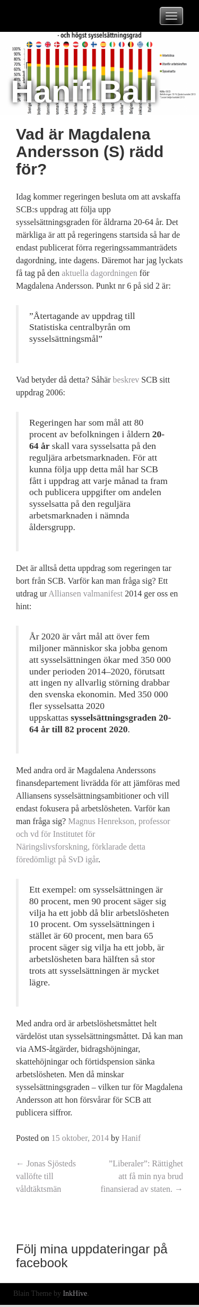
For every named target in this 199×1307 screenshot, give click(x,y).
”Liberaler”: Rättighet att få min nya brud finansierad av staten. (142, 1176)
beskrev (126, 379)
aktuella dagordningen (99, 273)
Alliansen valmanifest (85, 593)
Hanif (131, 1137)
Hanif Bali (84, 91)
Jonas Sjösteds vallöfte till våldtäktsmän (46, 1176)
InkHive (75, 1293)
